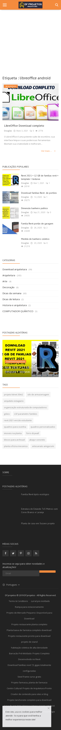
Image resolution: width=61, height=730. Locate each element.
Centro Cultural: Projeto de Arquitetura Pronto (29, 688)
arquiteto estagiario (14, 400)
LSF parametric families (25, 413)
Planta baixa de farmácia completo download (29, 630)
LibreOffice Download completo (24, 125)
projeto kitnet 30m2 (13, 394)
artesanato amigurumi (43, 446)
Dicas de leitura (11, 299)
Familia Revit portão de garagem (37, 223)
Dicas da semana (11, 293)
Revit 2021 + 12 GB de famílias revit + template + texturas (39, 177)
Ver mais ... (48, 150)
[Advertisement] (30, 41)
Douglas (8, 130)
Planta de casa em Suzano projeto (38, 523)
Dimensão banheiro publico (34, 208)
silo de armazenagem (38, 394)
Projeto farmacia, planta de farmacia (29, 682)
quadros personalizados (43, 426)
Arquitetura (8, 275)
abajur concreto (37, 439)
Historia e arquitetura (14, 305)
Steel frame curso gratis (29, 676)
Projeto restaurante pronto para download (29, 636)
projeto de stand (29, 641)
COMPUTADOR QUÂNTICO (17, 311)
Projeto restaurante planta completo (29, 624)
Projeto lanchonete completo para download (29, 699)
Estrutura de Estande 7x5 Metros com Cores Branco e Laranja (39, 510)
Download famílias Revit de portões (39, 192)
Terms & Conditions (18, 601)
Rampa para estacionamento (29, 606)
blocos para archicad (14, 439)
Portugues (11, 584)
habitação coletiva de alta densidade (29, 647)
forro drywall (32, 433)
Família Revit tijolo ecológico (35, 494)
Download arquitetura (14, 269)
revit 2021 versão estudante (18, 420)
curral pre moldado (40, 601)
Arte (4, 281)
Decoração (8, 287)
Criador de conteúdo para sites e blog (29, 694)
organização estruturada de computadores (25, 407)
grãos (7, 413)
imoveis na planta (13, 433)
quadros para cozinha (15, 426)
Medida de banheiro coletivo (35, 238)
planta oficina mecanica (15, 446)
